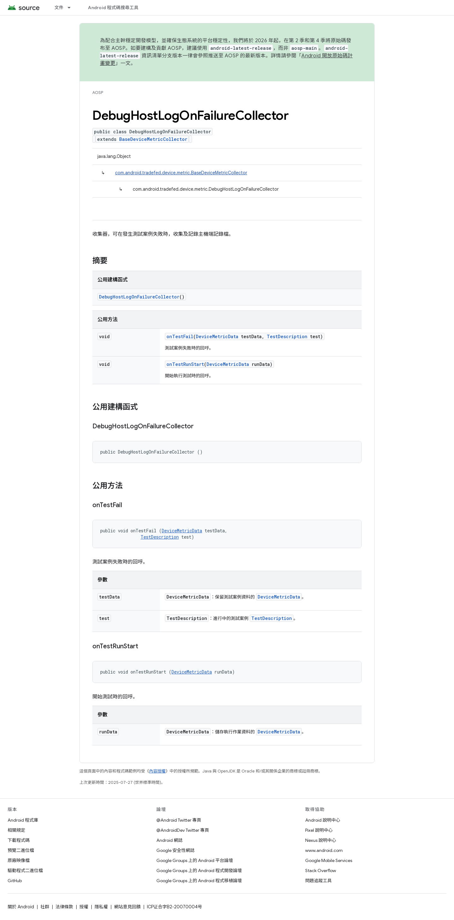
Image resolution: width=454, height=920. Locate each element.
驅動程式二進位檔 (25, 870)
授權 (83, 906)
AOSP (97, 92)
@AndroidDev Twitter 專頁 (182, 830)
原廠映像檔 (19, 860)
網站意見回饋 (127, 906)
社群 (44, 906)
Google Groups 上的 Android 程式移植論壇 (199, 880)
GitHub (15, 880)
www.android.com (324, 850)
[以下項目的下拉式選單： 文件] (71, 7)
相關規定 (16, 830)
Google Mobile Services (328, 860)
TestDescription (287, 336)
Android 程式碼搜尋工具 (113, 7)
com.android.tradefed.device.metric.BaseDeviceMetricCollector (181, 173)
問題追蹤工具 (318, 880)
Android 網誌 (169, 840)
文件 (59, 7)
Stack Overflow (320, 870)
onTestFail (179, 336)
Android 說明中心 (322, 820)
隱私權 (101, 906)
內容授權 (157, 771)
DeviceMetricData (217, 336)
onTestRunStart (185, 364)
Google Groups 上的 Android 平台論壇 (194, 860)
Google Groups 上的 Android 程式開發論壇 (199, 870)
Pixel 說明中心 (319, 830)
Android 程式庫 (23, 820)
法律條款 (64, 906)
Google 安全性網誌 (175, 850)
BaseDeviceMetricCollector (153, 139)
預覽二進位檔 (21, 850)
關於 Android (21, 906)
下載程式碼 (19, 840)
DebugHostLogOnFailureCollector (139, 297)
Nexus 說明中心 (320, 840)
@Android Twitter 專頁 (178, 820)
